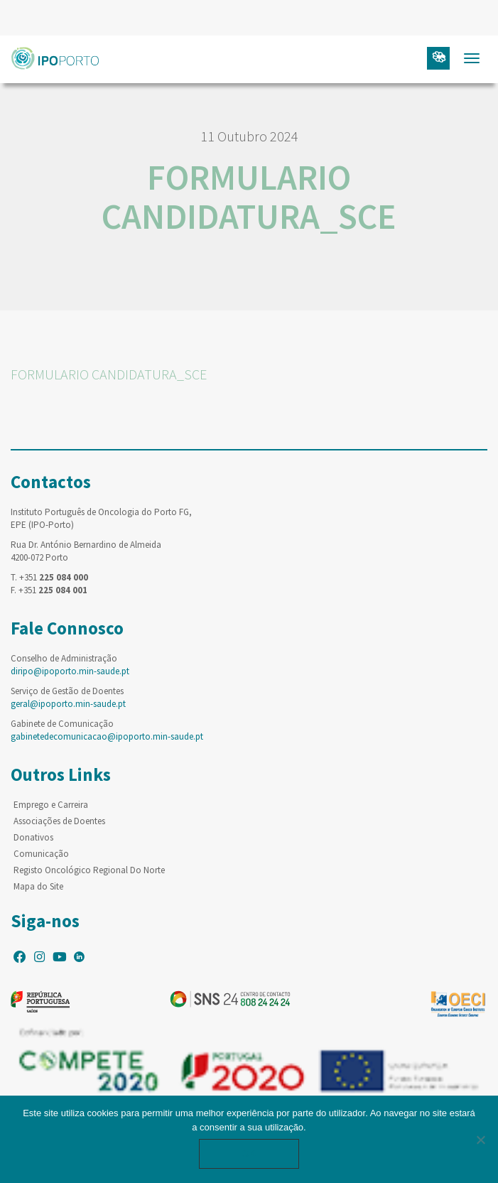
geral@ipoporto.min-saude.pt (68, 704)
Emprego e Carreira (50, 805)
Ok (249, 1153)
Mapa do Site (38, 886)
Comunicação (41, 854)
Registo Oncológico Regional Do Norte (89, 870)
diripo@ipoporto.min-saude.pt (70, 671)
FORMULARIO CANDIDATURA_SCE (109, 374)
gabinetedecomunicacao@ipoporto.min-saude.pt (107, 736)
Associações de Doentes (59, 821)
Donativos (33, 837)
